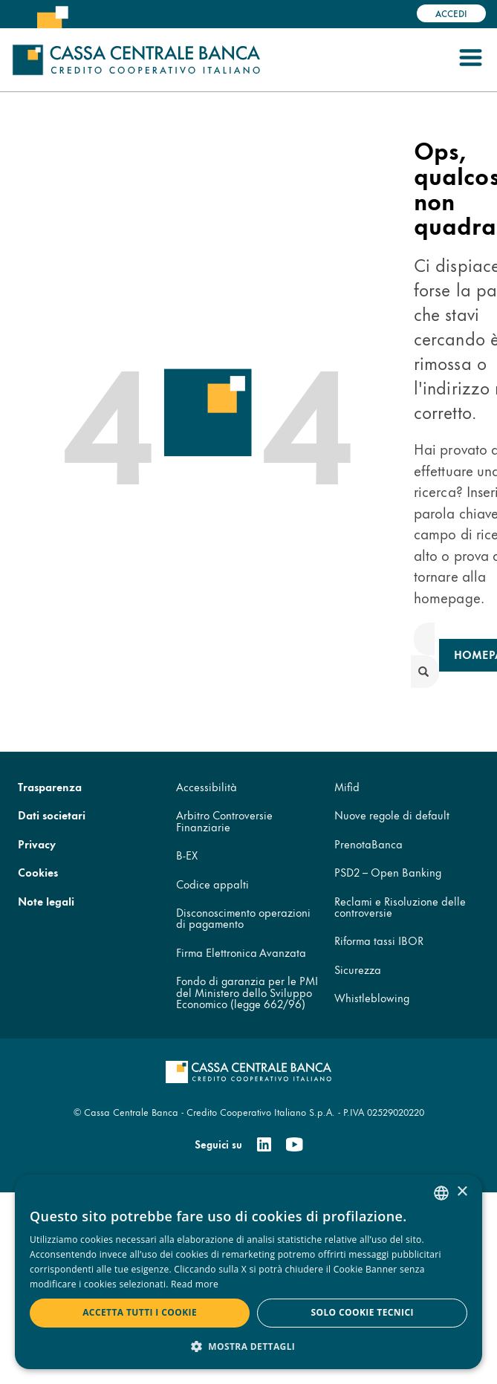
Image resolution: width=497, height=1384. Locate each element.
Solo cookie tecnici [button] (362, 1312)
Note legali (46, 900)
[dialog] (248, 1272)
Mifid (347, 786)
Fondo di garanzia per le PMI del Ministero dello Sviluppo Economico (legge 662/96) (247, 992)
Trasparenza (50, 786)
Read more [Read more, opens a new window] (194, 1284)
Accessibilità (206, 786)
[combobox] (441, 1193)
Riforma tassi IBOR (378, 940)
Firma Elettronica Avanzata (241, 952)
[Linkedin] (264, 1144)
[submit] (425, 671)
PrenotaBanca (368, 843)
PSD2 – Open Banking (387, 871)
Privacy (37, 843)
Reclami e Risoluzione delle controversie (400, 906)
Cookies (38, 871)
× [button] (461, 1192)
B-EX (187, 854)
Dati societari (51, 814)
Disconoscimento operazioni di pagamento (243, 917)
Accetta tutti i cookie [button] (139, 1312)
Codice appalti (212, 883)
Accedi (451, 13)
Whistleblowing (371, 997)
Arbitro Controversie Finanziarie (224, 820)
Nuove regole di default (391, 814)
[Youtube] (294, 1144)
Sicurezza (357, 969)
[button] (248, 1345)
